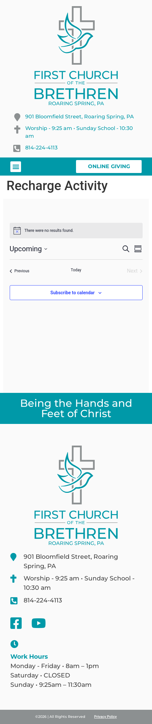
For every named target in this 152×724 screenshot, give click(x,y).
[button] (15, 166)
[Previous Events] (19, 271)
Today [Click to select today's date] (76, 270)
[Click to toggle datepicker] (29, 248)
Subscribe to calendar (72, 292)
